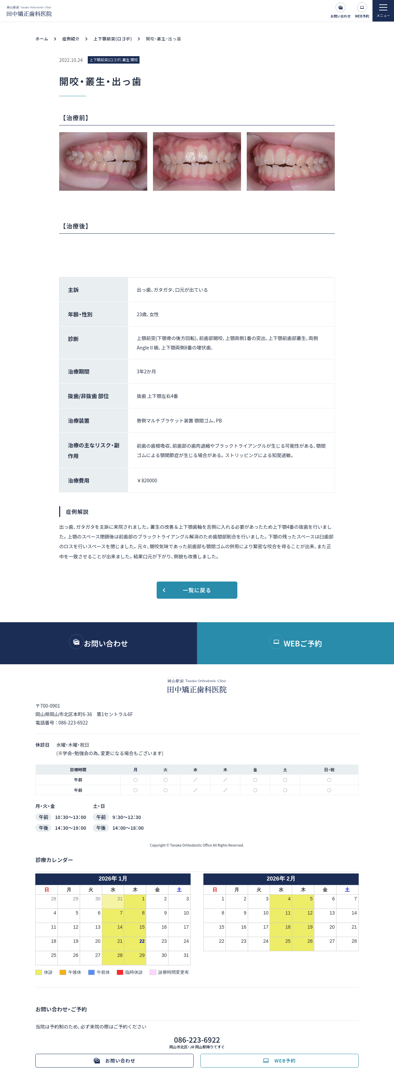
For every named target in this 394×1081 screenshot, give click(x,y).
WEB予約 (362, 15)
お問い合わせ (340, 15)
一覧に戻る (197, 590)
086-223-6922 (73, 722)
